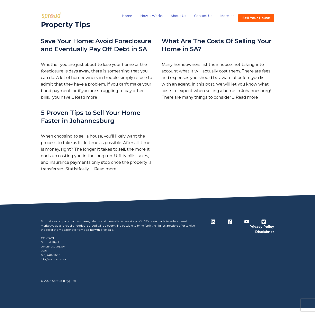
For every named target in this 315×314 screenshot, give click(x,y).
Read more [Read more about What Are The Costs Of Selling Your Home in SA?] (247, 97)
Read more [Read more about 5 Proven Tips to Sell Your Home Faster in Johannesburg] (105, 168)
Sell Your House (256, 18)
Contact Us (203, 16)
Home (127, 16)
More (229, 16)
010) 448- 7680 (50, 255)
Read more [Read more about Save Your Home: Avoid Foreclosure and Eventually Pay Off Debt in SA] (86, 97)
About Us (178, 16)
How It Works (151, 16)
